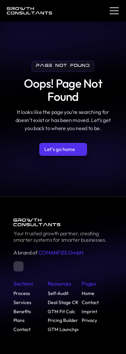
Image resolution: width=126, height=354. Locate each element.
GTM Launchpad (65, 329)
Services (22, 302)
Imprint (89, 311)
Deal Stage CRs (64, 302)
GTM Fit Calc (61, 311)
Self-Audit (58, 293)
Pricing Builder (63, 320)
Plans (19, 320)
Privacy (89, 320)
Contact (22, 329)
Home (88, 293)
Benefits (22, 311)
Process (21, 293)
